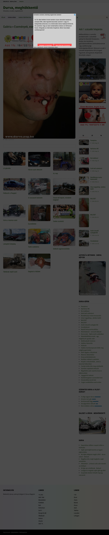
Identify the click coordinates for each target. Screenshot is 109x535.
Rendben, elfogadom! (45, 45)
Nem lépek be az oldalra (63, 45)
